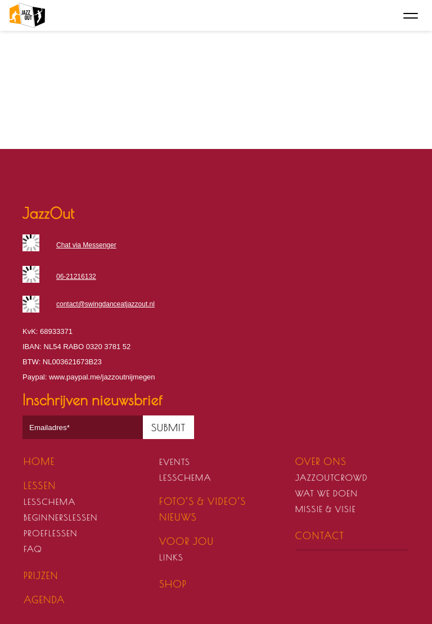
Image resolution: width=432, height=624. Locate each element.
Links (171, 557)
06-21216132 (76, 277)
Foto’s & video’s (202, 501)
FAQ (33, 549)
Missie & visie (325, 509)
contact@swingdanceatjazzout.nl (105, 304)
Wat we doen (326, 493)
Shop (173, 584)
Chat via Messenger (86, 245)
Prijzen (41, 575)
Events (174, 462)
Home (39, 461)
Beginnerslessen (61, 517)
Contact (320, 535)
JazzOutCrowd (331, 477)
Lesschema (50, 502)
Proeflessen (51, 533)
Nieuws (178, 517)
